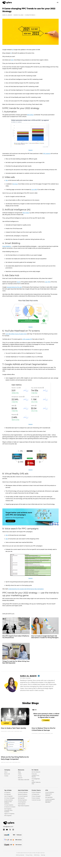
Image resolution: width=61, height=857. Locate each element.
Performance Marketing (48, 794)
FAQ (33, 780)
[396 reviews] (13, 840)
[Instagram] (13, 830)
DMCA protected (20, 855)
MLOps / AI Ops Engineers (8, 802)
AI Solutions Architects (9, 807)
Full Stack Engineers (23, 792)
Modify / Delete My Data (36, 783)
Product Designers (36, 792)
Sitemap (43, 855)
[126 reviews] (13, 845)
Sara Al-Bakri (28, 676)
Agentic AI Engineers (9, 813)
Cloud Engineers (22, 802)
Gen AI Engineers (8, 796)
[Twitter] (10, 830)
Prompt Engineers (8, 805)
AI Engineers (7, 792)
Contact (6, 776)
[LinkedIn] (4, 830)
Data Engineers (21, 804)
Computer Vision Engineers (8, 811)
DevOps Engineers (22, 800)
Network (20, 777)
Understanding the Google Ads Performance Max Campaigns (26, 589)
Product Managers (36, 796)
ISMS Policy (36, 855)
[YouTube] (7, 830)
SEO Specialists (49, 797)
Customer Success (36, 800)
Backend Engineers (22, 794)
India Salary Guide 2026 (23, 779)
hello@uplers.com (8, 826)
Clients (19, 774)
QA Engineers (21, 798)
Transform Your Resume (35, 776)
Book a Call (7, 774)
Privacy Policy (29, 855)
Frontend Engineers (23, 796)
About (5, 772)
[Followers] (13, 835)
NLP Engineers (7, 809)
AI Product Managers (9, 798)
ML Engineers (7, 794)
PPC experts (46, 153)
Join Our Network (36, 772)
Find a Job (34, 774)
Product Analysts (36, 798)
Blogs (19, 772)
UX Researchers (35, 794)
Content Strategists (50, 799)
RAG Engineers (8, 815)
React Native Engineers (23, 805)
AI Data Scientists (8, 800)
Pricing (19, 776)
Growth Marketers (49, 792)
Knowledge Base (36, 779)
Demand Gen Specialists (48, 801)
